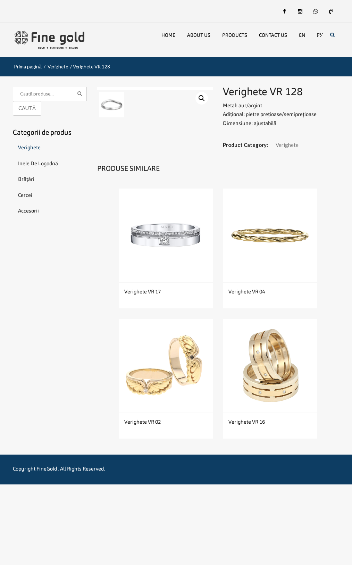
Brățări (26, 179)
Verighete (58, 66)
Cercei (25, 195)
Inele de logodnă (38, 164)
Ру (320, 35)
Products (234, 35)
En (302, 35)
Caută (27, 108)
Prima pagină (28, 66)
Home (168, 35)
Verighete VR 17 (142, 372)
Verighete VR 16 (246, 503)
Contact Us (273, 35)
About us (198, 35)
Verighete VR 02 (142, 503)
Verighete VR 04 (246, 372)
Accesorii (28, 211)
